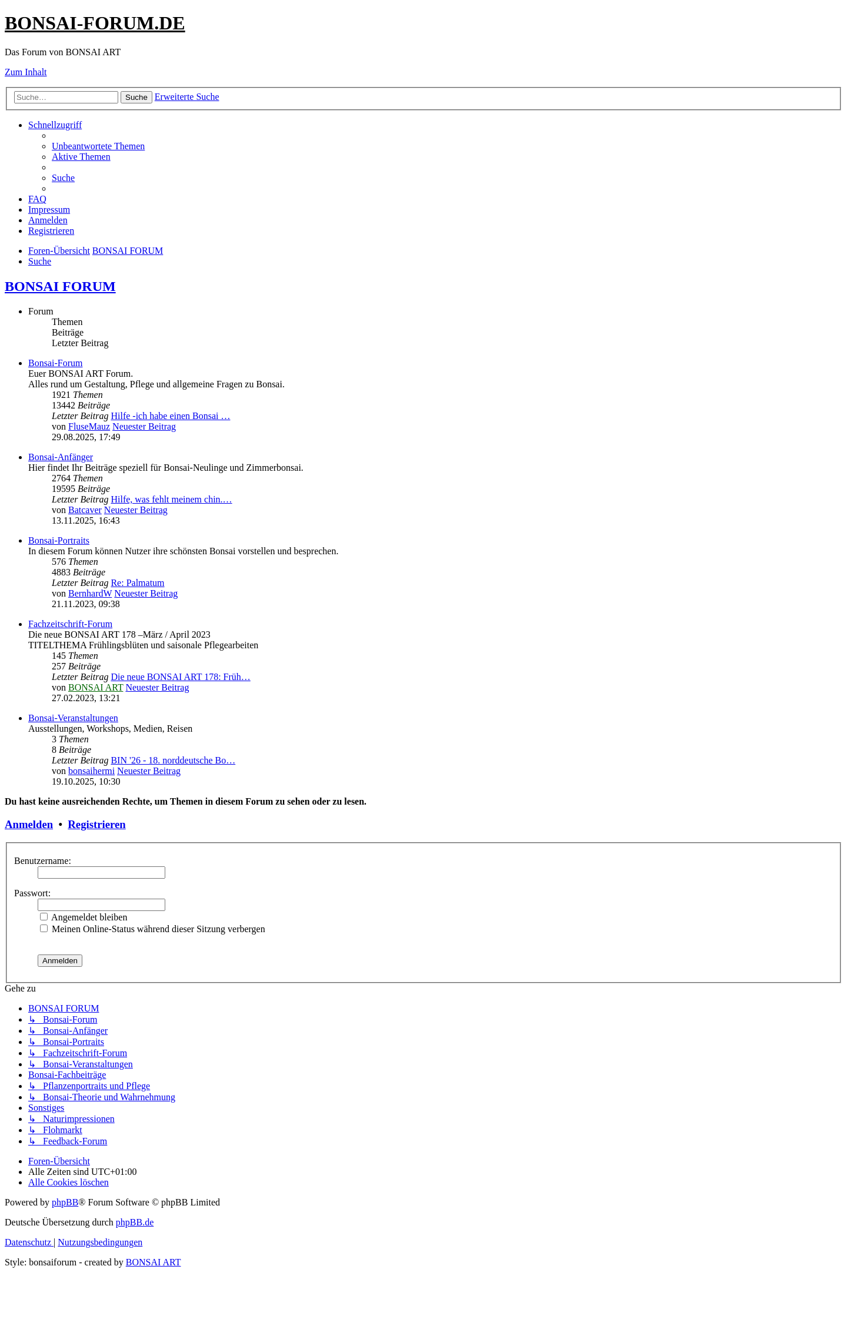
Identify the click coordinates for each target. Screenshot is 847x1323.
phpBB (65, 1202)
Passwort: (32, 893)
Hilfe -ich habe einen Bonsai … (170, 416)
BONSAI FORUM (60, 286)
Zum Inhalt (26, 72)
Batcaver (85, 510)
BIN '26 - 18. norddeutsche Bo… (173, 760)
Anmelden (29, 824)
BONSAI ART (95, 687)
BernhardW (90, 593)
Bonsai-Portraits (58, 540)
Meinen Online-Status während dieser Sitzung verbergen (152, 929)
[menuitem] (98, 146)
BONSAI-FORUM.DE (95, 23)
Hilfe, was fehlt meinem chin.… (171, 499)
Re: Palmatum (137, 583)
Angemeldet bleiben (83, 917)
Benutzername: (42, 861)
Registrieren (96, 824)
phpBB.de (135, 1222)
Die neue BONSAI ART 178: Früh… (180, 677)
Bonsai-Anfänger (60, 457)
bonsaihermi (91, 771)
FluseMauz (89, 426)
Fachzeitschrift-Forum (70, 624)
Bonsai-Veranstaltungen (73, 718)
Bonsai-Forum (55, 363)
